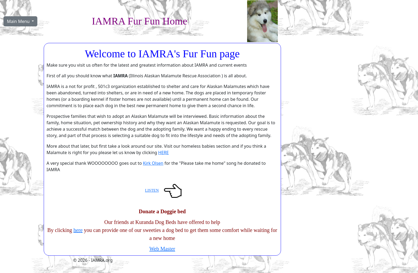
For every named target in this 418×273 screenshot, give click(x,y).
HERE (163, 152)
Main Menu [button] (19, 21)
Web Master (162, 249)
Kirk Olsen (153, 163)
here (77, 230)
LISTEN (152, 190)
